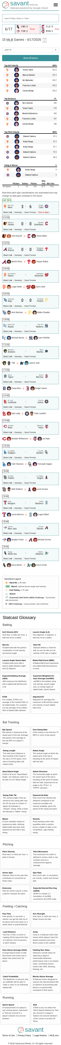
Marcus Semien (29, 75)
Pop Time (6, 914)
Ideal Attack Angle (10, 771)
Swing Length (9, 750)
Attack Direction (40, 771)
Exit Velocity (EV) (10, 632)
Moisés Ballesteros (29, 113)
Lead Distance (9, 932)
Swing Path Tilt (9, 795)
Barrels (5, 645)
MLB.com (54, 1035)
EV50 (4, 697)
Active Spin (7, 873)
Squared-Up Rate (40, 795)
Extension (7, 888)
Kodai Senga (28, 141)
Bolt (35, 1005)
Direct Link (8, 212)
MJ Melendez (28, 80)
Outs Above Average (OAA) (14, 950)
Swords (36, 819)
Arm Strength (39, 914)
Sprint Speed (8, 1005)
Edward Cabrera (29, 136)
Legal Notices (40, 1035)
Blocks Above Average (43, 976)
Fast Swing (14, 590)
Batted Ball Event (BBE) (43, 660)
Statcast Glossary (19, 617)
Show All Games (30, 58)
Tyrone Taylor (28, 70)
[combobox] (30, 18)
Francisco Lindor (29, 85)
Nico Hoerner (27, 103)
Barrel (14, 586)
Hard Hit (13, 583)
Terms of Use (8, 1035)
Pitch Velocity (8, 851)
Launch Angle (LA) (41, 632)
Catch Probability (10, 976)
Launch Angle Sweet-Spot (14, 660)
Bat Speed (7, 729)
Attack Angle (38, 750)
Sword (12, 594)
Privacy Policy (25, 1035)
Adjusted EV (38, 697)
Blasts (5, 819)
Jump (35, 932)
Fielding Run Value (41, 950)
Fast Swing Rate (40, 729)
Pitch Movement (40, 851)
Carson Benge (28, 91)
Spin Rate (37, 873)
